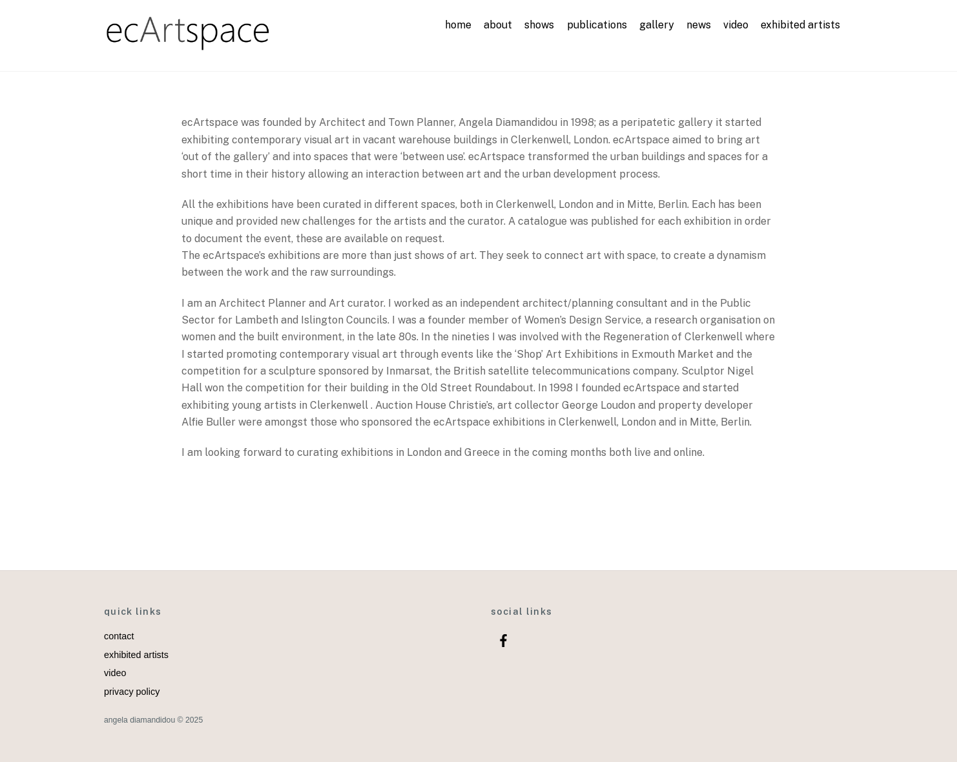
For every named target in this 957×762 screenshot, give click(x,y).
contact (119, 636)
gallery (656, 25)
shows (539, 25)
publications (597, 25)
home (458, 25)
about (498, 25)
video (735, 25)
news (698, 25)
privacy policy (132, 691)
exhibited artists (800, 25)
